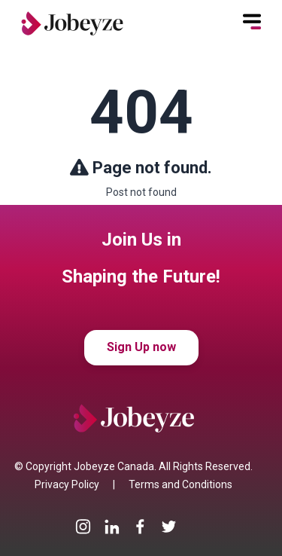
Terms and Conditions (180, 484)
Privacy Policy (67, 484)
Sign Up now (141, 347)
